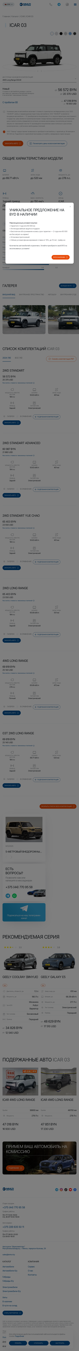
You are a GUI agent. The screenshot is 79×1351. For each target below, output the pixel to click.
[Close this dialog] (70, 206)
